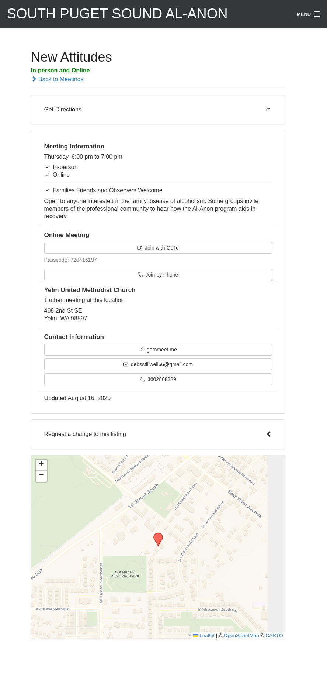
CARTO (274, 635)
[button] (155, 535)
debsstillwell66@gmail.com (158, 364)
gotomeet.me (158, 350)
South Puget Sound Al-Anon (117, 13)
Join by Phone (158, 275)
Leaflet (204, 635)
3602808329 (158, 379)
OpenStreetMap (241, 635)
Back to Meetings (57, 79)
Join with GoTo (158, 248)
